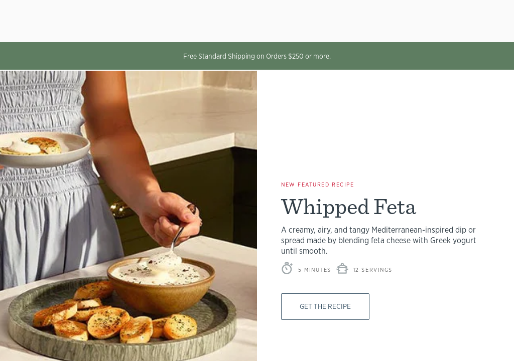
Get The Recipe (329, 306)
